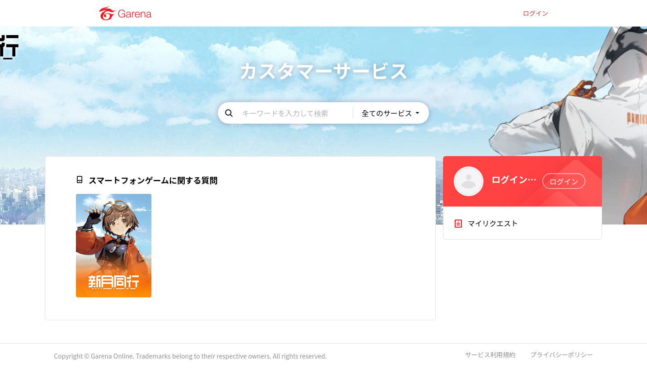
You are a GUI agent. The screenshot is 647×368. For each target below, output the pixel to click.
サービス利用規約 (490, 354)
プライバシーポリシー (561, 354)
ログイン (535, 13)
